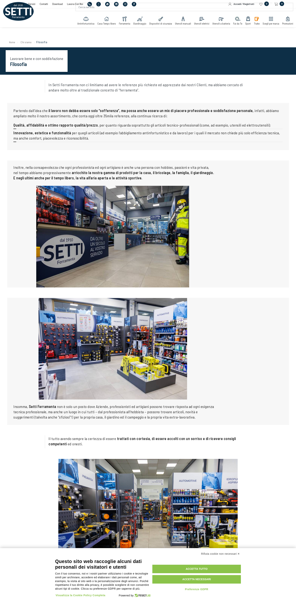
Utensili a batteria (210, 28)
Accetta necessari (213, 577)
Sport (237, 28)
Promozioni (276, 28)
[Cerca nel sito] (181, 15)
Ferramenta (113, 28)
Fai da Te (226, 28)
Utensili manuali (172, 28)
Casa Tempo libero (95, 28)
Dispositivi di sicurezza (149, 28)
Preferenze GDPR (213, 587)
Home (18, 42)
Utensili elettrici (190, 28)
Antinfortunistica (74, 28)
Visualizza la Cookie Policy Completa (81, 592)
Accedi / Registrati (241, 4)
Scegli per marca (259, 28)
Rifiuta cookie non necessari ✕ (220, 554)
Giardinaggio (128, 28)
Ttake (245, 28)
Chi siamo (34, 42)
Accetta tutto (214, 567)
